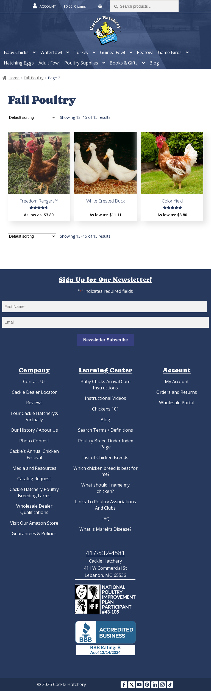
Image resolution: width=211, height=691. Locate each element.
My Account (177, 381)
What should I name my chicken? (105, 488)
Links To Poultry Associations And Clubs (105, 505)
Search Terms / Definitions (105, 430)
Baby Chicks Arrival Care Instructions (105, 384)
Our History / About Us (34, 430)
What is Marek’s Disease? (105, 529)
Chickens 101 (105, 409)
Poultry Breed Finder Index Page (105, 444)
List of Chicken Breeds (105, 457)
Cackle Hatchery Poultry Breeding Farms (34, 492)
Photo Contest (34, 441)
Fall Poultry (33, 77)
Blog (154, 63)
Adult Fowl (49, 63)
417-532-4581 (105, 553)
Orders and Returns (176, 392)
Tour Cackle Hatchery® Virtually (34, 416)
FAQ (105, 519)
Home (14, 77)
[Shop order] (32, 117)
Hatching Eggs (19, 63)
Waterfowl (51, 52)
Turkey (81, 52)
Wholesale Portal (176, 403)
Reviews (34, 403)
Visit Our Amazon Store (34, 523)
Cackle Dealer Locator (34, 392)
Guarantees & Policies (34, 533)
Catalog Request (34, 479)
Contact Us (34, 381)
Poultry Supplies (81, 63)
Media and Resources (34, 468)
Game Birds (170, 52)
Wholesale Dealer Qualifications (34, 509)
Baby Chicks (16, 52)
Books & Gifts (124, 63)
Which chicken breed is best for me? (105, 471)
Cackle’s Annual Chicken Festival (34, 454)
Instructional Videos (105, 398)
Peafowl (145, 52)
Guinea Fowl (112, 52)
